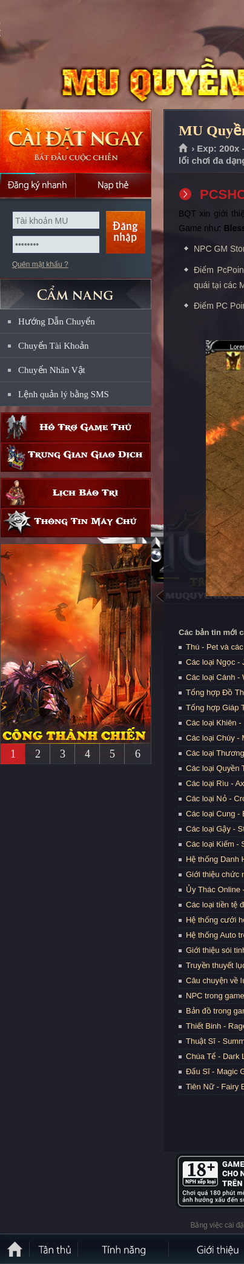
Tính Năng (124, 1249)
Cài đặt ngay (75, 141)
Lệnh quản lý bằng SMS (63, 394)
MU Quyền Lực (87, 55)
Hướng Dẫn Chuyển (56, 321)
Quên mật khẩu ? (40, 264)
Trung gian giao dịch (76, 457)
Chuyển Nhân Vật (51, 370)
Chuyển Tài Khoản (53, 346)
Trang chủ (184, 149)
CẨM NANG (75, 289)
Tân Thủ (54, 1249)
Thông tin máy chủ (76, 522)
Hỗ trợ (76, 427)
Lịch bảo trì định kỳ (76, 493)
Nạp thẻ (113, 185)
